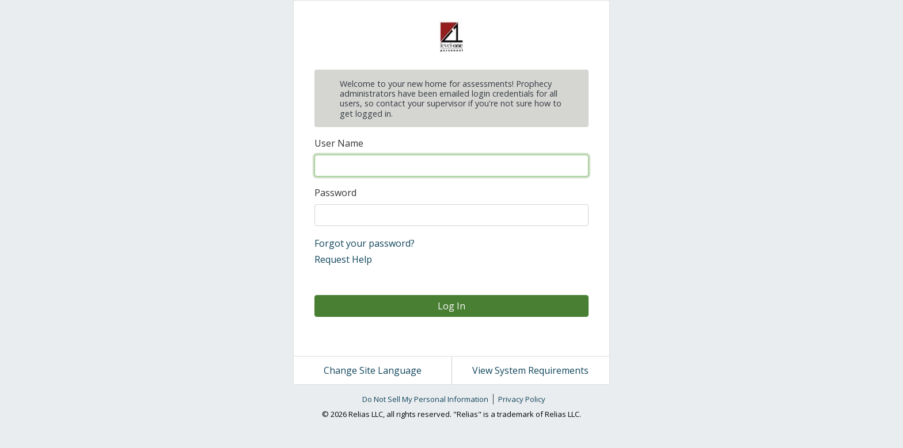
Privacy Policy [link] (521, 399)
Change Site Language (373, 370)
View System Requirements (530, 370)
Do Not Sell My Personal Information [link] (425, 399)
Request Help (343, 259)
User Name (338, 143)
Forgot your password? (364, 243)
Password (335, 192)
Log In (451, 306)
